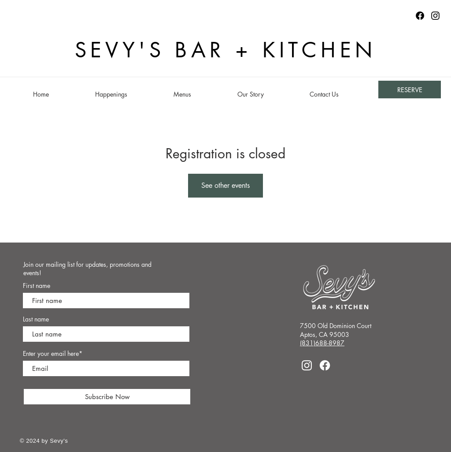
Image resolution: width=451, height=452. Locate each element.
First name (36, 286)
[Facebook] (325, 365)
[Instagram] (435, 15)
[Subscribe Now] (107, 396)
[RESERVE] (409, 89)
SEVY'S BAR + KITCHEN (226, 50)
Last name (36, 319)
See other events (225, 185)
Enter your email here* (52, 354)
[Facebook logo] (419, 15)
